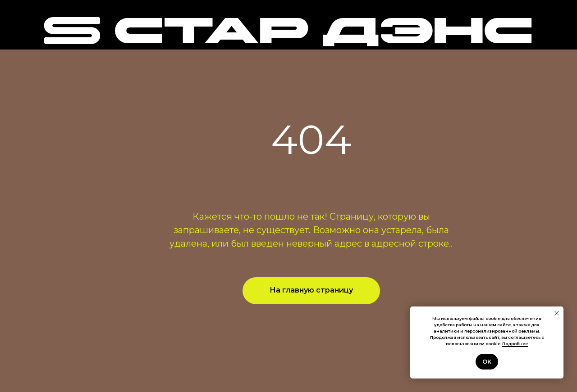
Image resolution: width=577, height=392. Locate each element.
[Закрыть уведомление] (556, 313)
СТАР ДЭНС (323, 34)
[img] (72, 30)
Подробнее (515, 343)
